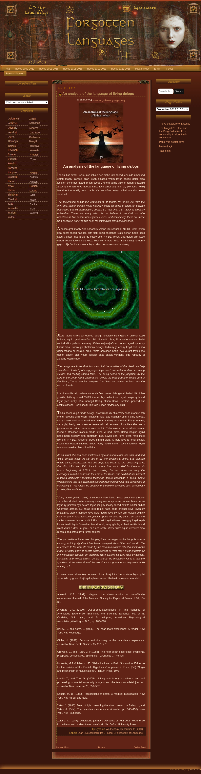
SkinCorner (195, 769)
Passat (109, 733)
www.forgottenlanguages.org (109, 100)
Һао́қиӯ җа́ (165, 146)
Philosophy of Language (129, 733)
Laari (81, 733)
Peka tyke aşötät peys (171, 142)
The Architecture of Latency (174, 123)
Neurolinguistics (94, 733)
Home (101, 747)
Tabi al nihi (165, 150)
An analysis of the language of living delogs (98, 94)
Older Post (140, 747)
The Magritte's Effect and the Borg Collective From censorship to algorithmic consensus (173, 133)
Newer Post (62, 747)
